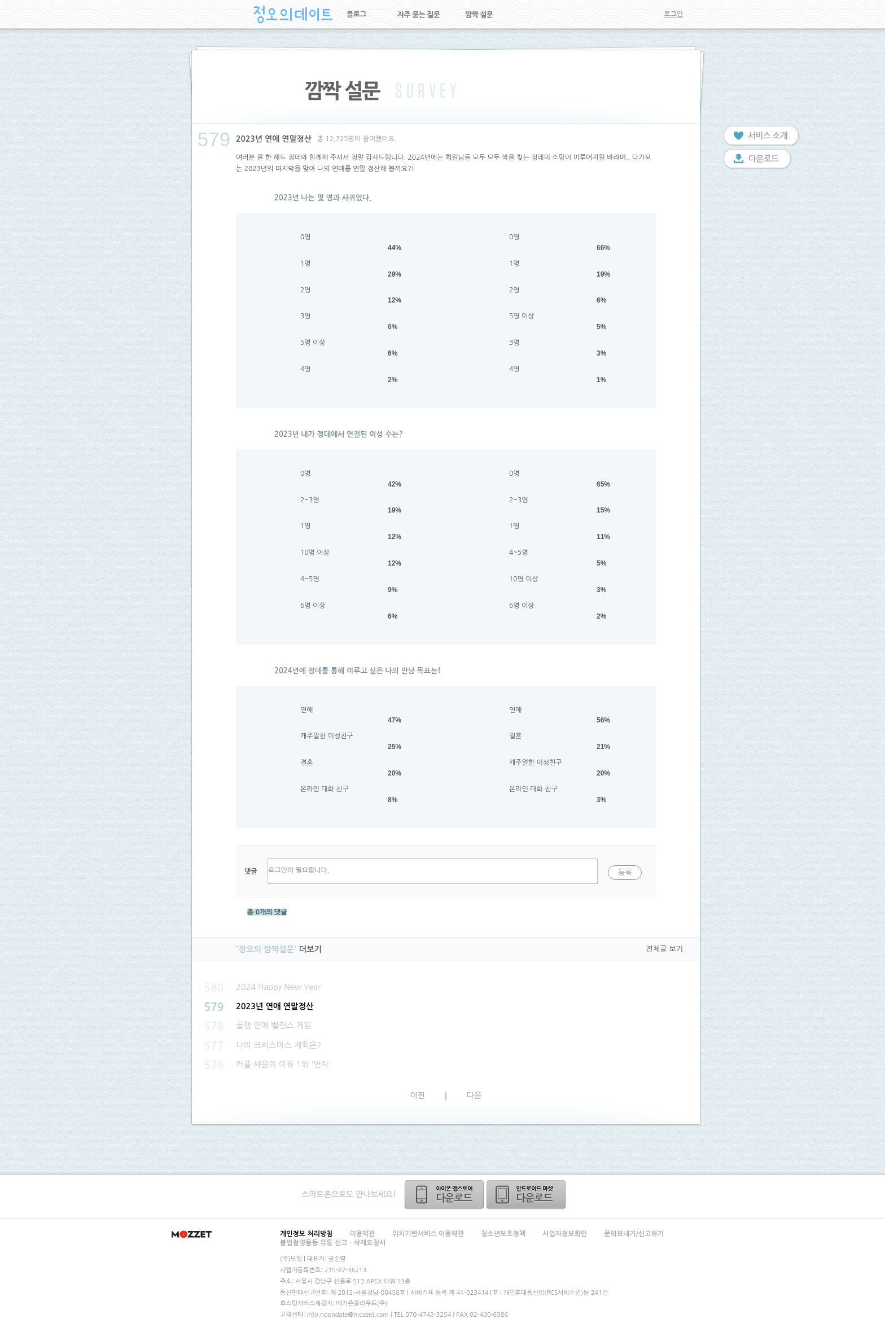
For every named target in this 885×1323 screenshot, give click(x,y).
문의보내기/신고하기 (634, 1233)
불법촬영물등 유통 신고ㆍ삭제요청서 (332, 1242)
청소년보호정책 (503, 1233)
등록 (625, 872)
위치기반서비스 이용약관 (428, 1233)
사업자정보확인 (564, 1233)
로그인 (673, 14)
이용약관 (362, 1233)
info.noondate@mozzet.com (348, 1315)
